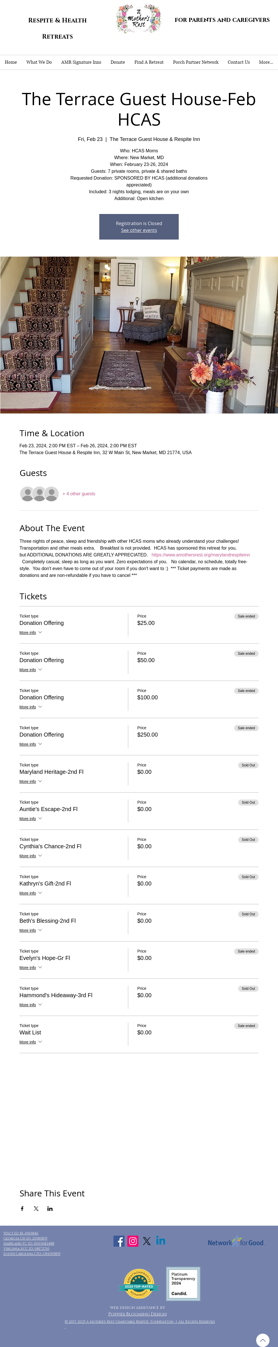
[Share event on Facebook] (22, 1208)
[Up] (262, 1340)
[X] (146, 1241)
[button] (39, 62)
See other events (139, 230)
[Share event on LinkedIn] (50, 1208)
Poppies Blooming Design (137, 1314)
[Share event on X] (36, 1208)
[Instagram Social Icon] (132, 1241)
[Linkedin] (160, 1241)
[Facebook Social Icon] (119, 1241)
